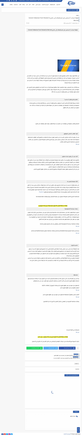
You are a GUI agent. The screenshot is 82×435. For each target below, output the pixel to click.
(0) (28, 23)
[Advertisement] (53, 47)
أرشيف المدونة (22, 1)
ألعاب (20, 4)
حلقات (33, 4)
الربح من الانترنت (67, 433)
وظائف (11, 4)
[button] (67, 349)
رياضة (23, 4)
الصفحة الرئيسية (58, 1)
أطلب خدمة (52, 1)
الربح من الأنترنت (45, 4)
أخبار (30, 4)
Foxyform (37, 193)
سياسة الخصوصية (33, 1)
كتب (27, 4)
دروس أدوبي (38, 4)
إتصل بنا (27, 1)
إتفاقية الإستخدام (45, 1)
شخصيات (16, 4)
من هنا (77, 292)
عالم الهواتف (52, 4)
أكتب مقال (40, 1)
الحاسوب (58, 4)
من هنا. (77, 146)
